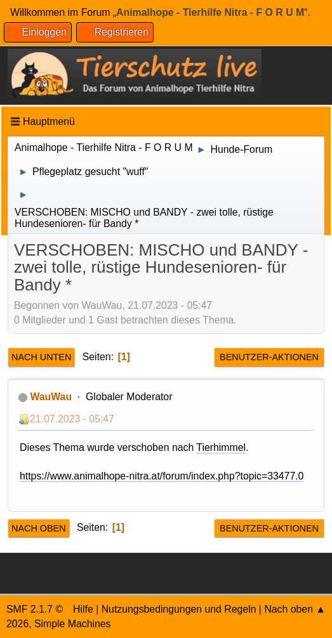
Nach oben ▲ (295, 609)
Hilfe (83, 609)
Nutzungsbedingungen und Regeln (179, 609)
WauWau (51, 396)
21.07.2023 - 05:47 (72, 418)
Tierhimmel (221, 447)
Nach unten (41, 357)
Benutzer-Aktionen (269, 357)
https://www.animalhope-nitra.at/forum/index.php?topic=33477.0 (161, 476)
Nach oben (38, 528)
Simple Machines (72, 623)
